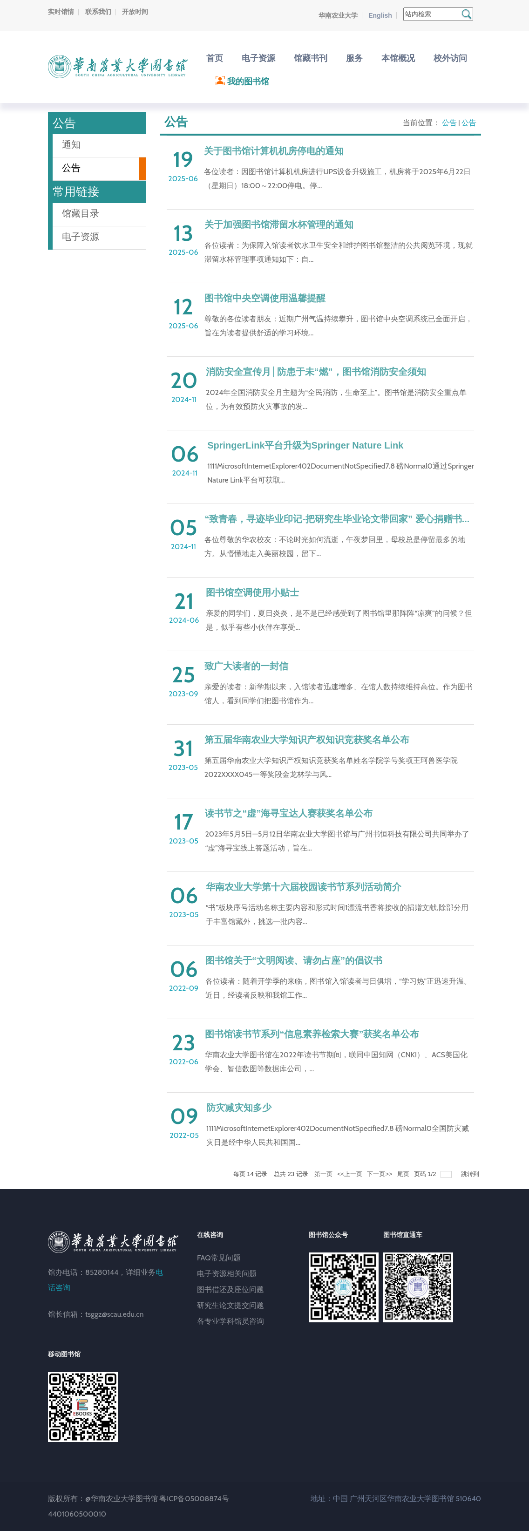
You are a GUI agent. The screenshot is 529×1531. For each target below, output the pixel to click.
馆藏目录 (80, 213)
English (380, 15)
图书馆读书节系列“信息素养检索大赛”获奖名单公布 (312, 1034)
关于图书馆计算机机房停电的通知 (274, 151)
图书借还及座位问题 (230, 1289)
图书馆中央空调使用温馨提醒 (265, 298)
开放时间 (135, 11)
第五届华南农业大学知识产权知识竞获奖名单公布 (306, 740)
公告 (449, 122)
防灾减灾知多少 (238, 1107)
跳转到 (471, 1173)
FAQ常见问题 (219, 1257)
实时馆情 (61, 11)
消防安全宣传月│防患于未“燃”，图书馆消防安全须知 (316, 372)
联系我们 (98, 11)
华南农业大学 (338, 15)
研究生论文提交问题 (230, 1305)
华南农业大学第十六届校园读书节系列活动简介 (303, 887)
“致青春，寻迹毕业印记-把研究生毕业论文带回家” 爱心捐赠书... (336, 519)
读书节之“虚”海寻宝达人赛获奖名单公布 (289, 813)
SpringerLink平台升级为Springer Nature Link (305, 445)
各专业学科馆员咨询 (230, 1321)
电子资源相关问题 (227, 1273)
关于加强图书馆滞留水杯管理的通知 (278, 224)
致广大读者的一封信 (246, 666)
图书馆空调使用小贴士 (252, 592)
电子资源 (80, 236)
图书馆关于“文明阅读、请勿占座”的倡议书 (293, 960)
